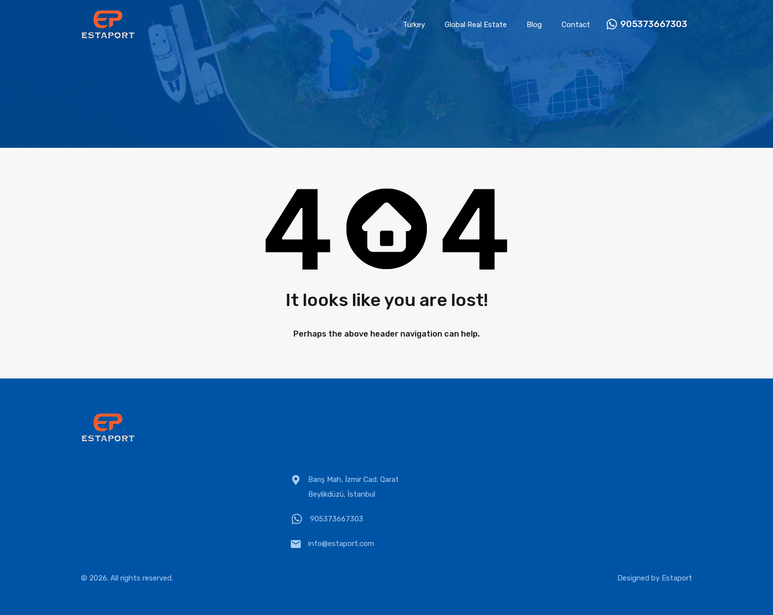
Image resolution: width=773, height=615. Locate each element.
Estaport (677, 578)
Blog (534, 24)
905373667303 (653, 24)
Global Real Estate (476, 24)
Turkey (414, 24)
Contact (576, 24)
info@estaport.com (341, 543)
